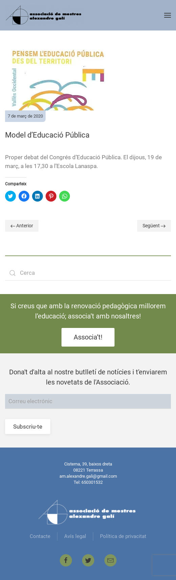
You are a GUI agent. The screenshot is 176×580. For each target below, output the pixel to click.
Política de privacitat (123, 536)
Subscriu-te (27, 426)
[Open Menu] (167, 15)
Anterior (21, 225)
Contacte (40, 536)
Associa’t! (88, 337)
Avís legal (75, 536)
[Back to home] (44, 15)
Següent (154, 225)
